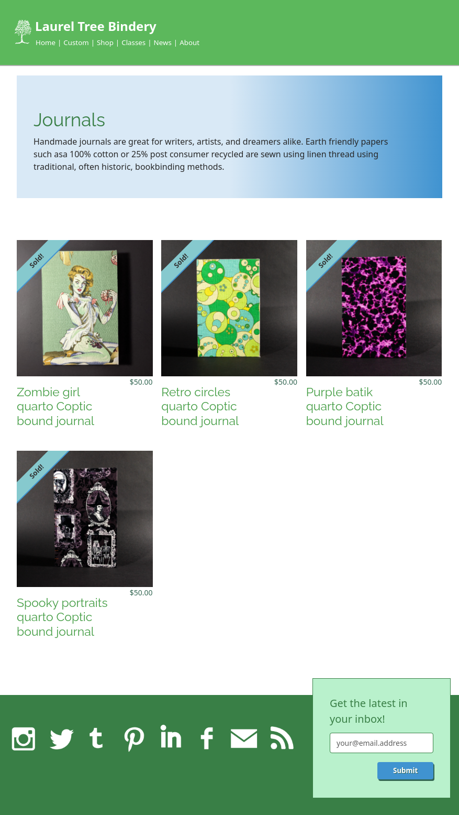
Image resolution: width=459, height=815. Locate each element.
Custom (75, 42)
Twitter (60, 738)
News (163, 42)
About (189, 42)
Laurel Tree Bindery (95, 26)
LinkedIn (170, 738)
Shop (105, 42)
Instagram (23, 738)
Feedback (244, 738)
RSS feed (280, 738)
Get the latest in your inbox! (369, 711)
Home (45, 42)
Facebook (207, 738)
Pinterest (133, 738)
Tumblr (97, 738)
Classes (133, 42)
